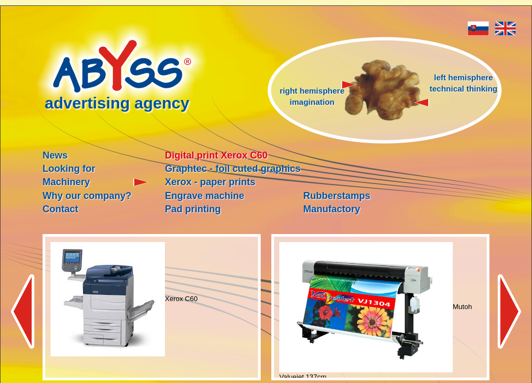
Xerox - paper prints (210, 182)
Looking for (69, 168)
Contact (60, 209)
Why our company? (87, 195)
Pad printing (193, 209)
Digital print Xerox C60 (216, 155)
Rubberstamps (336, 195)
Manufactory (331, 209)
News (55, 155)
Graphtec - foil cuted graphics (233, 168)
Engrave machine (204, 195)
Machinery (66, 182)
